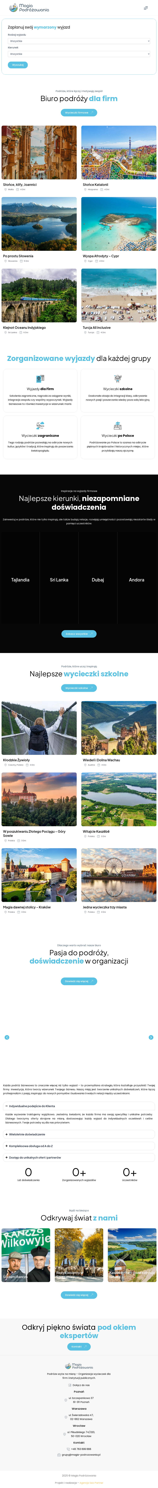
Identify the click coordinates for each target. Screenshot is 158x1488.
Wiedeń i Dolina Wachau (101, 763)
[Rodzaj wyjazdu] (79, 41)
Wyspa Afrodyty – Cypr (101, 258)
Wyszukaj (19, 65)
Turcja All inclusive (97, 329)
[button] (7, 1040)
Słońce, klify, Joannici (20, 186)
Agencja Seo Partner (91, 1483)
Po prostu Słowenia (18, 258)
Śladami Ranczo (15, 1280)
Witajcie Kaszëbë (96, 834)
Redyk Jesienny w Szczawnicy (69, 1278)
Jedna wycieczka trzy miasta (105, 910)
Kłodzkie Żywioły (16, 763)
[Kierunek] (79, 54)
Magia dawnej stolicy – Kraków (27, 910)
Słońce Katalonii (95, 186)
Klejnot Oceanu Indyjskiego (24, 329)
